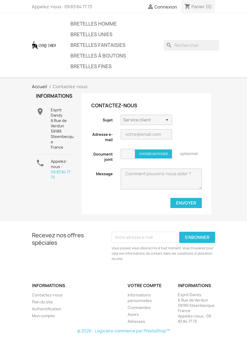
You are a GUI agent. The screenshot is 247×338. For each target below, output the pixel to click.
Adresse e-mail (102, 137)
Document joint (103, 157)
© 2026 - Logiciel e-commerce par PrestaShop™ (123, 331)
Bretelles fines (91, 66)
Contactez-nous (47, 295)
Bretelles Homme (93, 24)
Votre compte (145, 285)
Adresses (136, 321)
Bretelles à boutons (98, 55)
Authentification (46, 308)
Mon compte (43, 315)
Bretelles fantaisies (97, 45)
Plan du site (42, 301)
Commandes (139, 307)
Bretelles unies (91, 34)
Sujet (108, 120)
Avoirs (133, 314)
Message (104, 173)
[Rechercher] (191, 45)
